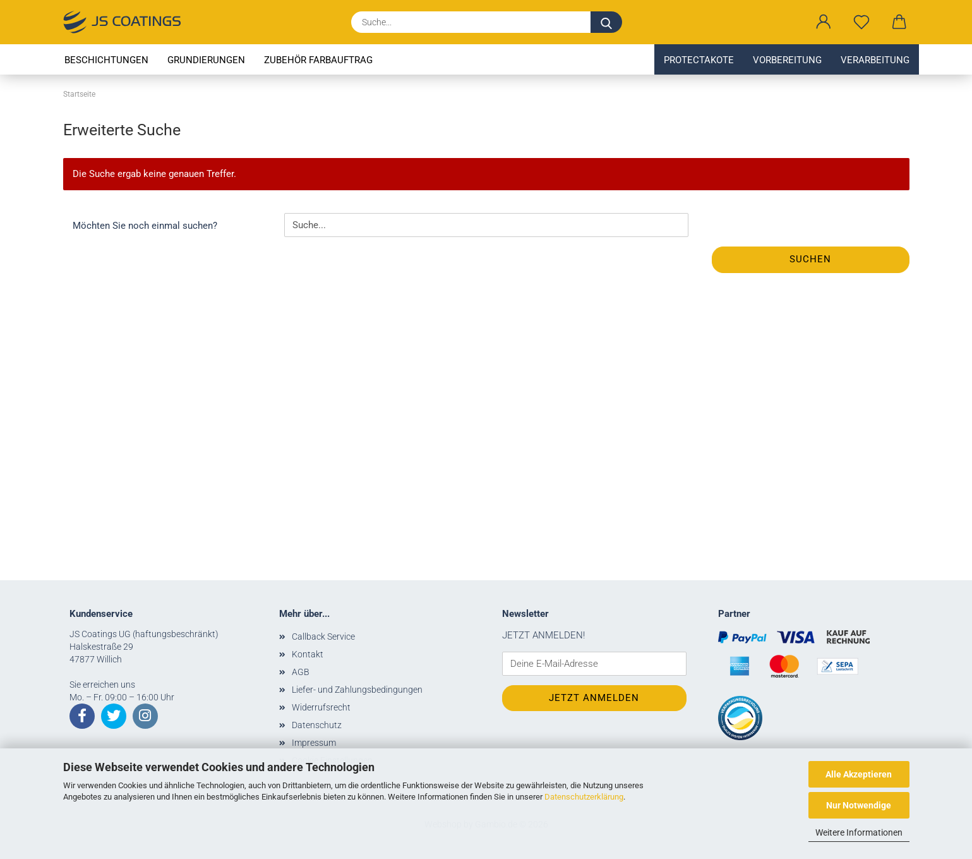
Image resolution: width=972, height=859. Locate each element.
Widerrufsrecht (321, 707)
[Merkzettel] (861, 22)
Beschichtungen (106, 60)
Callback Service (323, 636)
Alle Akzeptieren (858, 774)
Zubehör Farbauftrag (318, 60)
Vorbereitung (787, 60)
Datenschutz (317, 725)
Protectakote (699, 60)
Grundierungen (206, 60)
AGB (300, 672)
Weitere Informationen (859, 832)
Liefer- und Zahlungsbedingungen (357, 690)
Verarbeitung (875, 60)
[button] (824, 22)
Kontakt (307, 654)
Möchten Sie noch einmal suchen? (145, 225)
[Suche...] (606, 22)
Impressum (314, 743)
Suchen (810, 259)
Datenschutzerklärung (583, 796)
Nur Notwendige (858, 805)
